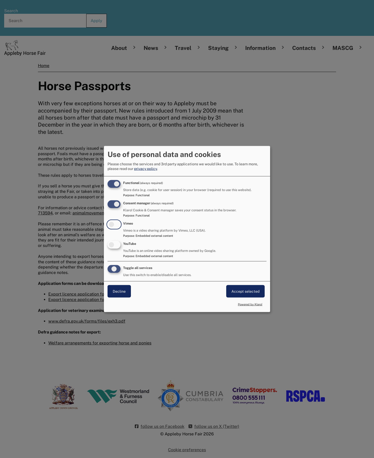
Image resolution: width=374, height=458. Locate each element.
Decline (119, 291)
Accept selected (245, 291)
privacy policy (145, 169)
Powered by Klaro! (250, 304)
